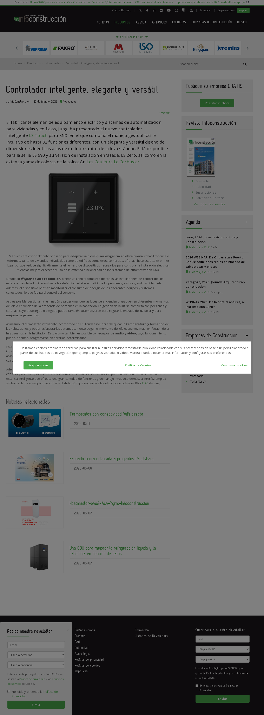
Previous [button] (16, 48)
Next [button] (247, 48)
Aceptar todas (38, 365)
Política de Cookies (138, 365)
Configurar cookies (234, 365)
